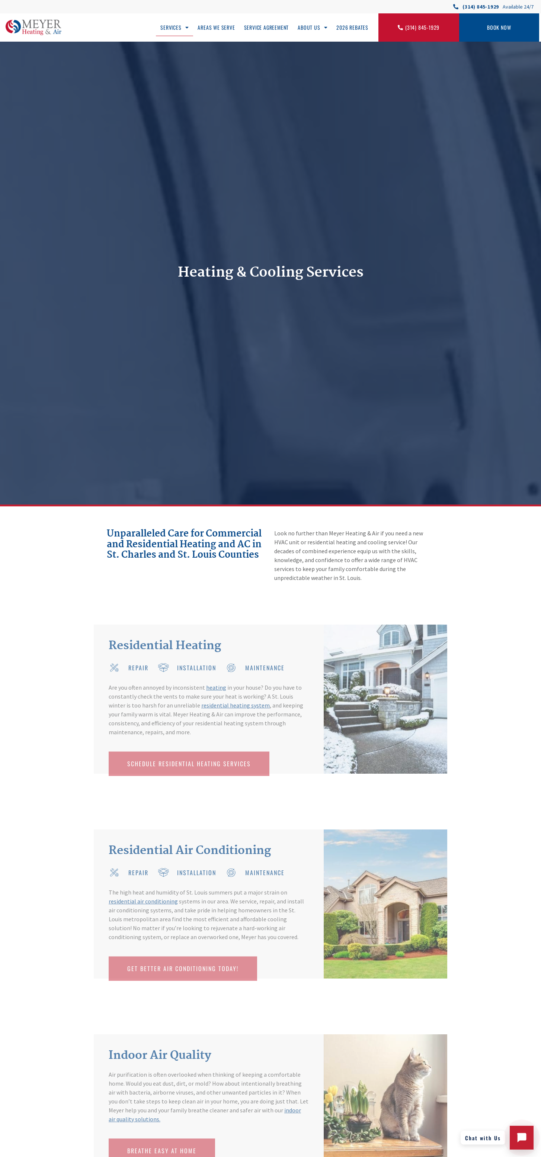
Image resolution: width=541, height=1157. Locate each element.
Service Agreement (266, 27)
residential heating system (235, 705)
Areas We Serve (216, 27)
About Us (312, 27)
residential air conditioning (143, 901)
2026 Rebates (352, 27)
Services (174, 27)
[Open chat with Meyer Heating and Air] (522, 1138)
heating (216, 687)
